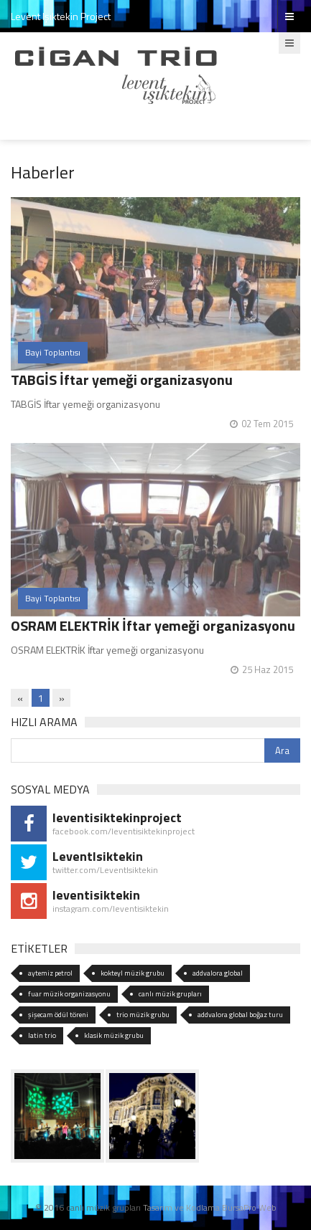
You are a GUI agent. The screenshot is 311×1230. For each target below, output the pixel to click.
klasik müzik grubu (114, 1035)
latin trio (42, 1035)
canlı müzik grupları (170, 993)
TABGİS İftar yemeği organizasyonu (122, 379)
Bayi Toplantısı (52, 352)
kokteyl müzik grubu (132, 973)
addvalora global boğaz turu (240, 1014)
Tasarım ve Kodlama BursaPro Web (210, 1207)
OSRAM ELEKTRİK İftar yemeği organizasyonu (153, 625)
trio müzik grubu (143, 1014)
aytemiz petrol (50, 973)
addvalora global (217, 973)
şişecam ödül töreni (58, 1014)
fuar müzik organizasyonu (69, 993)
